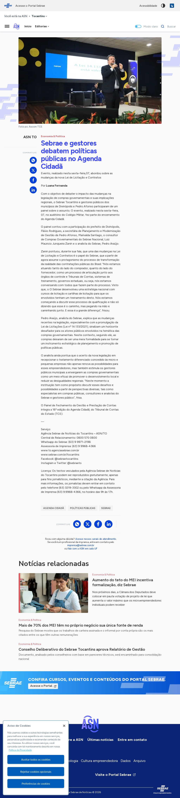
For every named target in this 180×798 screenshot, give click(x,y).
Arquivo (139, 761)
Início (27, 26)
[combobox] (40, 16)
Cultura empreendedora (99, 761)
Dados (126, 761)
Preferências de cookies (36, 783)
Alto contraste (163, 5)
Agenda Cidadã (53, 508)
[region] (36, 757)
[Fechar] (64, 726)
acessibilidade (148, 5)
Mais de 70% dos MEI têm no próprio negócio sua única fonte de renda (81, 625)
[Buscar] (167, 26)
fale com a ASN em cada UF (82, 548)
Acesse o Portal (41, 686)
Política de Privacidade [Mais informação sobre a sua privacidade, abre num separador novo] (20, 750)
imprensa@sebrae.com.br (80, 545)
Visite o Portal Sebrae (115, 775)
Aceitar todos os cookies (35, 759)
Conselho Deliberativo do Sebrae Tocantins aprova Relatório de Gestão (82, 649)
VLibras (172, 5)
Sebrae (106, 508)
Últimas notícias (100, 740)
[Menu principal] (7, 26)
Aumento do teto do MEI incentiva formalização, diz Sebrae (122, 582)
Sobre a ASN (72, 740)
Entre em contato (132, 740)
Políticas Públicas (82, 508)
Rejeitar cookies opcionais (35, 771)
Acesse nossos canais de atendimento (95, 539)
